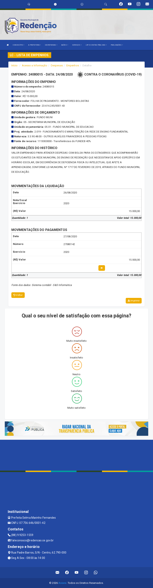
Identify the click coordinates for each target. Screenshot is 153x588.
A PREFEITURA (34, 45)
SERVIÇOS (77, 45)
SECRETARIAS (51, 45)
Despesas (57, 65)
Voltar (18, 295)
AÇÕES (64, 45)
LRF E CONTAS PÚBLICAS (96, 45)
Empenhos (72, 65)
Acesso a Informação (34, 65)
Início (14, 65)
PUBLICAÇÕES (117, 45)
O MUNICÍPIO (18, 45)
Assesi (62, 582)
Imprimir (134, 300)
